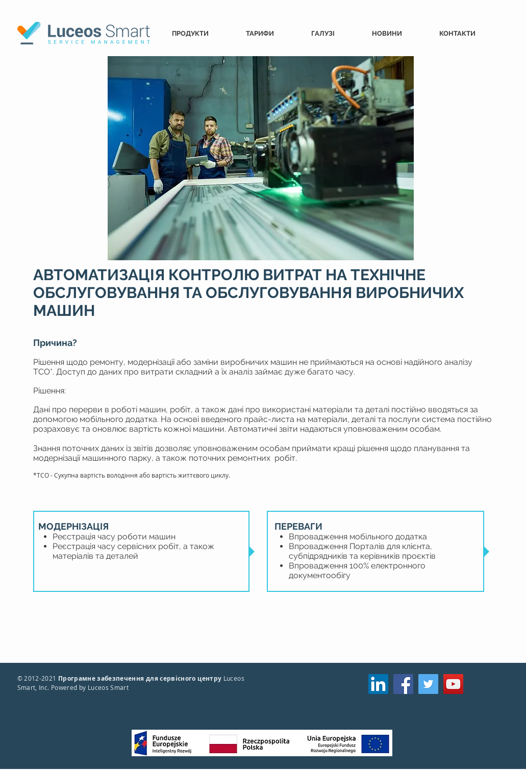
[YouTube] (453, 684)
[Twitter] (428, 684)
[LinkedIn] (378, 684)
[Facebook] (403, 684)
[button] (201, 33)
